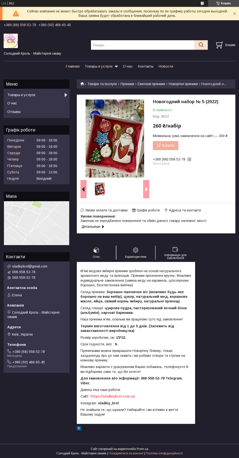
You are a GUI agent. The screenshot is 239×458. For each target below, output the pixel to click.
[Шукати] (201, 45)
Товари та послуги (102, 84)
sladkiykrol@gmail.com (29, 266)
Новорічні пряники (183, 84)
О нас (128, 66)
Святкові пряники (151, 84)
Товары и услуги (98, 66)
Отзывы (13, 112)
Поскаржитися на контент (126, 453)
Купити (168, 145)
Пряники (127, 84)
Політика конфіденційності (164, 453)
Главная (73, 66)
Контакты (145, 66)
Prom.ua (142, 449)
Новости (166, 66)
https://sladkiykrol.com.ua (112, 396)
